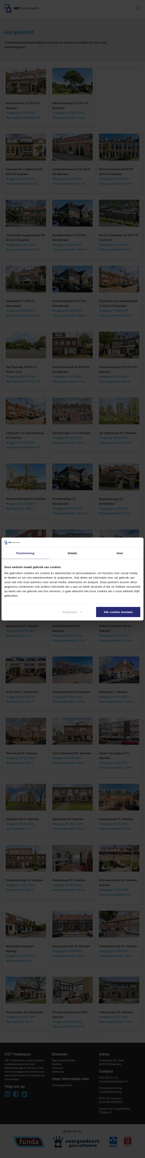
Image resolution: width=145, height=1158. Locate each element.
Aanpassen (72, 611)
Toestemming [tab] (25, 553)
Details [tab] (72, 553)
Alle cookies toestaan (118, 611)
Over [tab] (119, 553)
